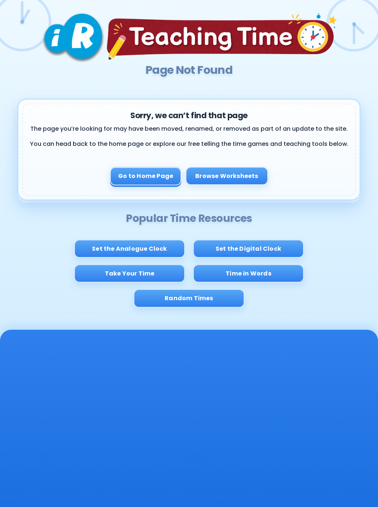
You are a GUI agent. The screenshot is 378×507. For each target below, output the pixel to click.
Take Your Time (130, 273)
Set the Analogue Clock (129, 248)
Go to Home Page (145, 176)
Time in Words (248, 273)
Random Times (189, 298)
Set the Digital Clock (248, 248)
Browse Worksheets (226, 176)
